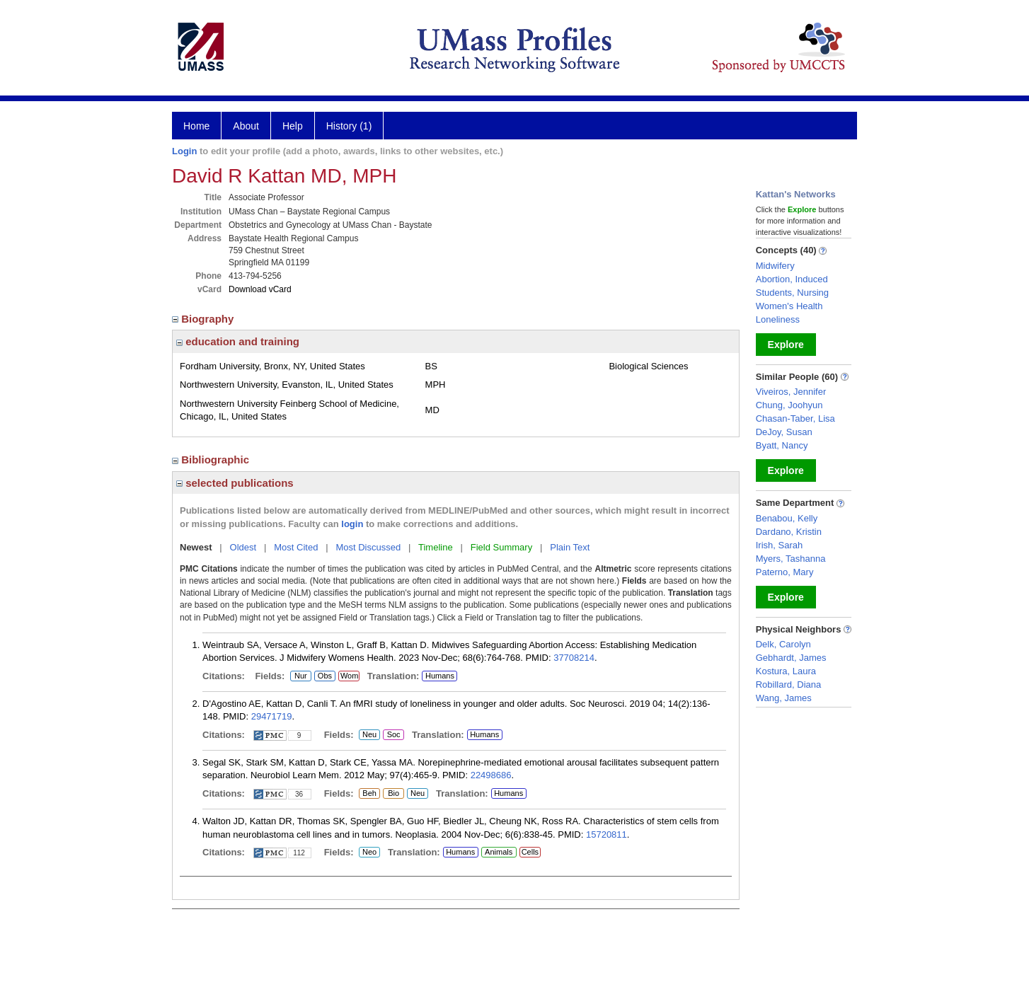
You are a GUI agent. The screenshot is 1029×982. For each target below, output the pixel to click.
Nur (298, 676)
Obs (323, 676)
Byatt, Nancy (782, 445)
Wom (348, 676)
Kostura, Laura (786, 671)
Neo (369, 852)
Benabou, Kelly (786, 518)
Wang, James (784, 698)
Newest (196, 547)
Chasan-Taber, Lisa (795, 418)
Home (196, 126)
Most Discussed (368, 547)
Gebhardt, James (791, 657)
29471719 (271, 716)
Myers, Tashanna (791, 558)
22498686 (491, 775)
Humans (439, 675)
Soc (393, 735)
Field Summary (501, 547)
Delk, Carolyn (783, 644)
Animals (498, 852)
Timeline (435, 547)
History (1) (349, 126)
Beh (369, 794)
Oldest (243, 547)
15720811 (606, 834)
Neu (367, 735)
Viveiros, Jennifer (791, 391)
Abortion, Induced (792, 279)
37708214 (573, 657)
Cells (530, 852)
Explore (786, 344)
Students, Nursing (792, 292)
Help (292, 126)
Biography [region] (204, 319)
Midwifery (775, 265)
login (352, 524)
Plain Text (570, 547)
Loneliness (778, 319)
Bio (391, 794)
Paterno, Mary (785, 572)
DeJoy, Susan (784, 432)
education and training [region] (237, 341)
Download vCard (260, 289)
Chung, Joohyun (789, 405)
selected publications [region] (235, 483)
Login (184, 151)
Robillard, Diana (789, 684)
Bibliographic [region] (212, 460)
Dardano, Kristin (789, 531)
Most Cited (296, 547)
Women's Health (789, 306)
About (246, 126)
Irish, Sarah (779, 545)
